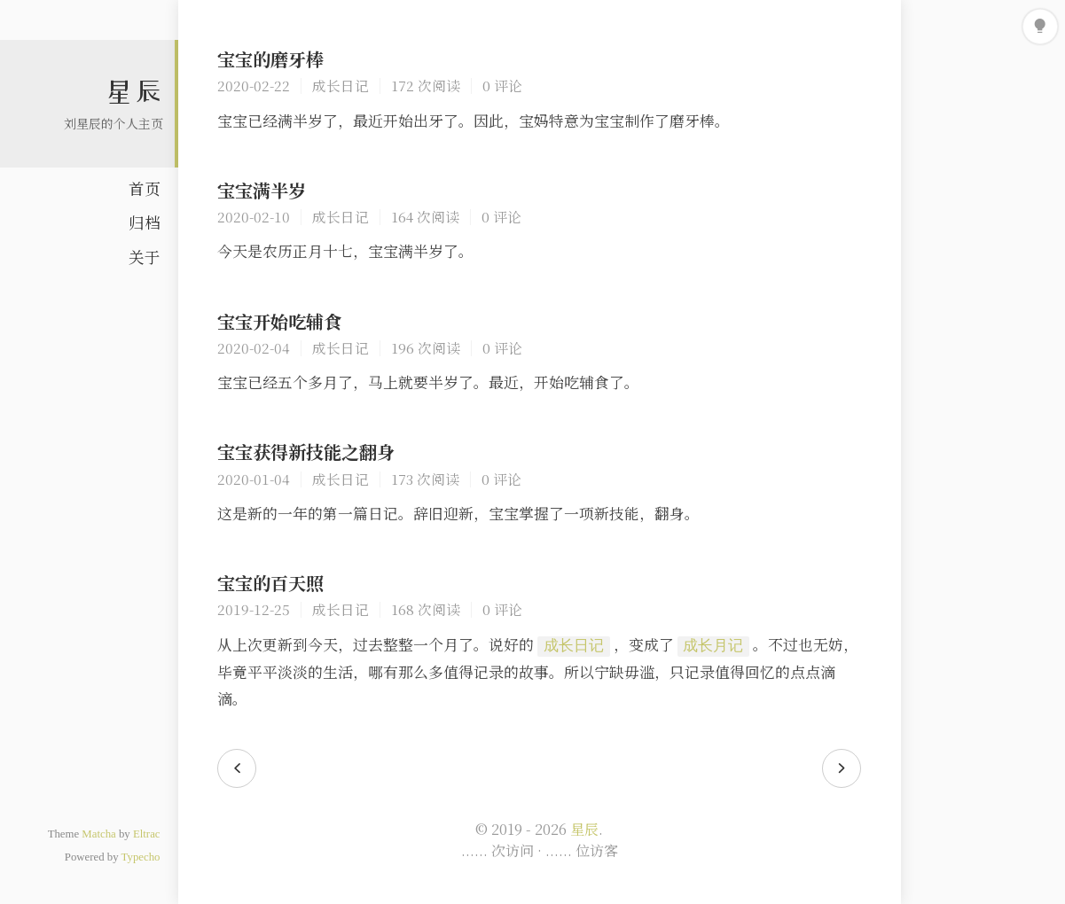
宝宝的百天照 (270, 583)
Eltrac (147, 834)
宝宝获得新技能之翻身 (306, 451)
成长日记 (340, 85)
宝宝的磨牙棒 (270, 59)
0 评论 (502, 85)
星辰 (134, 91)
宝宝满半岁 (261, 190)
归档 (145, 222)
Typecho (141, 857)
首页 (145, 188)
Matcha (98, 834)
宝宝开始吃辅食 (279, 321)
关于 (145, 256)
